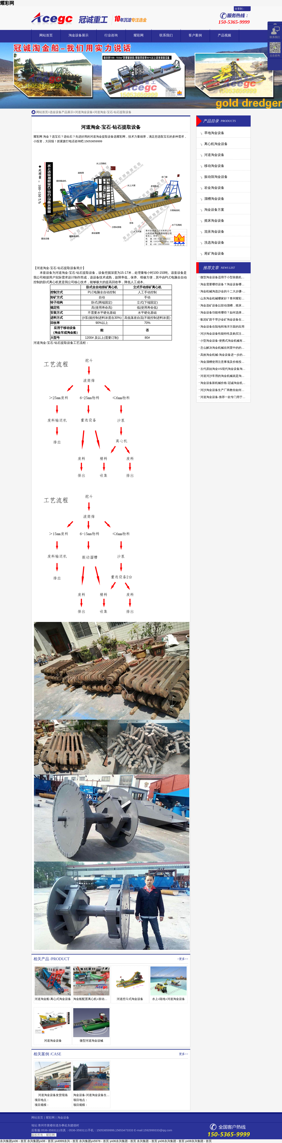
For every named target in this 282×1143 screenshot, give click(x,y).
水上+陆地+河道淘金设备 (168, 999)
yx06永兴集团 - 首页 (123, 1141)
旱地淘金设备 (214, 133)
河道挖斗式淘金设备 (130, 999)
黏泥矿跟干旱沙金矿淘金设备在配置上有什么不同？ (234, 319)
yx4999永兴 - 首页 (66, 1141)
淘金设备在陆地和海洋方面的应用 (222, 326)
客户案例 (195, 35)
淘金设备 (63, 1117)
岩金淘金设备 (214, 188)
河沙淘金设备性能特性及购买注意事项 (225, 333)
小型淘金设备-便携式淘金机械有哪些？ (225, 340)
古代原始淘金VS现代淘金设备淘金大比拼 (227, 368)
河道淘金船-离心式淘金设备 (53, 999)
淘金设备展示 (79, 35)
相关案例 (41, 1054)
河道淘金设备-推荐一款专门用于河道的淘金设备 (231, 397)
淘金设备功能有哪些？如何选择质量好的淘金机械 (232, 312)
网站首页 (46, 35)
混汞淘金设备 (214, 231)
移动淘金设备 (214, 166)
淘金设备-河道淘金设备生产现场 (94, 1095)
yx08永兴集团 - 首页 (198, 1141)
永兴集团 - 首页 (147, 1141)
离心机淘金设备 (216, 144)
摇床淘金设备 (214, 220)
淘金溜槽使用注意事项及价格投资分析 (225, 361)
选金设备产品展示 (61, 112)
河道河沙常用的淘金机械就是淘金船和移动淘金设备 (234, 375)
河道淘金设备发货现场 (53, 1095)
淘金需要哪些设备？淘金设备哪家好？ (225, 284)
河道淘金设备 (84, 112)
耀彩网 (7, 3)
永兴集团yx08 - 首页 (40, 1141)
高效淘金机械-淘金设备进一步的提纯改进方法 (230, 354)
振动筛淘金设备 (216, 177)
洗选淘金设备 (214, 242)
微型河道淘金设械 (91, 1040)
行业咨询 (111, 35)
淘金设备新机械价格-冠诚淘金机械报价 (225, 383)
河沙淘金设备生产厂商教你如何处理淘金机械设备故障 (235, 390)
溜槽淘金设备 (214, 199)
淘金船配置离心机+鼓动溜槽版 (93, 999)
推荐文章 (211, 268)
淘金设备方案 (214, 210)
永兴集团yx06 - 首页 (13, 1141)
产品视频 (224, 35)
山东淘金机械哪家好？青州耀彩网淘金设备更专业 (232, 298)
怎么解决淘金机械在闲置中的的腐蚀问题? (227, 347)
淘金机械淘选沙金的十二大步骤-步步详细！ (228, 291)
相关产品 (41, 959)
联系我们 (166, 35)
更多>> (183, 958)
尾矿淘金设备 (214, 253)
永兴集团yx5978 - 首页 (94, 1141)
